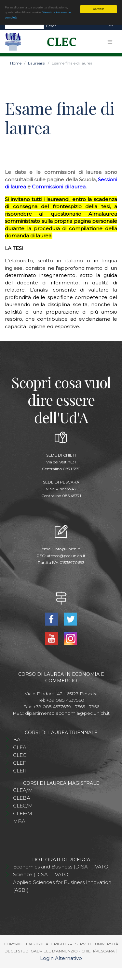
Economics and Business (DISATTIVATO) (61, 867)
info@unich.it (67, 548)
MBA (19, 821)
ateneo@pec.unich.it (66, 555)
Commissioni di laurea (59, 187)
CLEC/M (23, 806)
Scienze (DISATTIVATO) (41, 874)
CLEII (19, 771)
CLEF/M (22, 813)
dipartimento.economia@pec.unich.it (67, 713)
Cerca (51, 25)
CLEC (19, 755)
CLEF (19, 763)
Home (15, 63)
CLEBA (21, 798)
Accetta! (98, 9)
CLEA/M (23, 790)
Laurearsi (36, 63)
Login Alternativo (61, 958)
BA (16, 739)
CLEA (19, 747)
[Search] (24, 26)
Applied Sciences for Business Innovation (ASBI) (62, 886)
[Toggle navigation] (111, 26)
